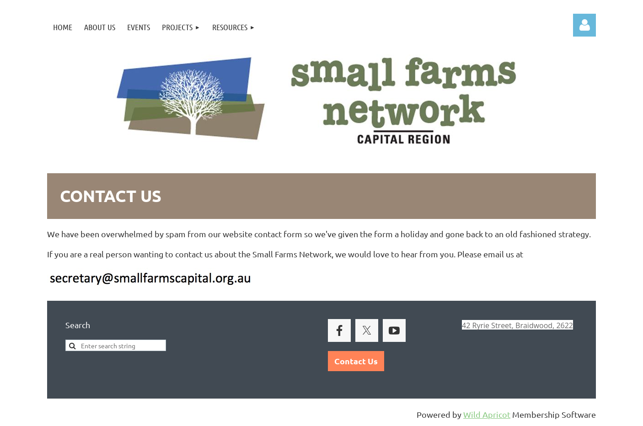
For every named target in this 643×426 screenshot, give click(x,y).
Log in (584, 25)
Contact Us (356, 361)
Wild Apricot (486, 414)
